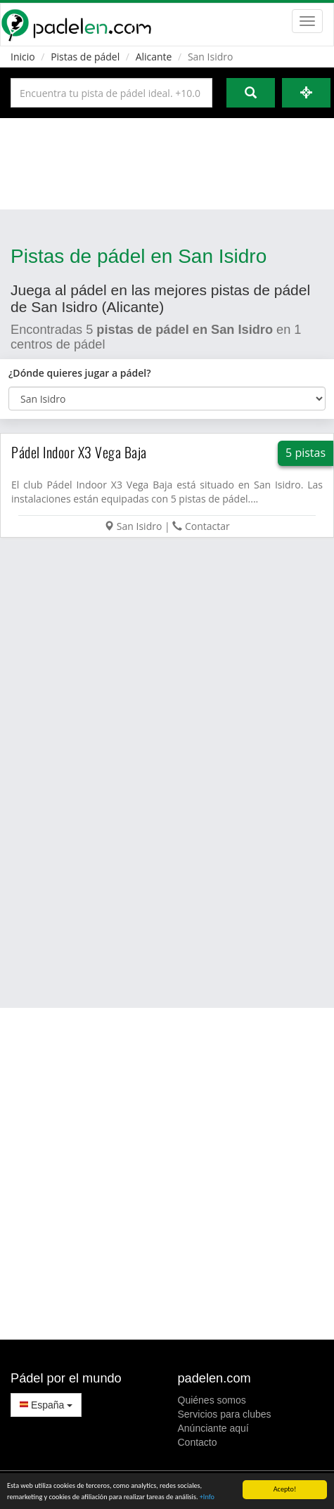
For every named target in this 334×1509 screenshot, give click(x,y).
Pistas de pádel (85, 56)
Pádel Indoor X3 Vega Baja (79, 451)
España (46, 1405)
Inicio (23, 56)
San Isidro (139, 526)
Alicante (154, 56)
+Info (207, 1497)
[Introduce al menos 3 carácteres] (111, 93)
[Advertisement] (166, 163)
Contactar (207, 526)
